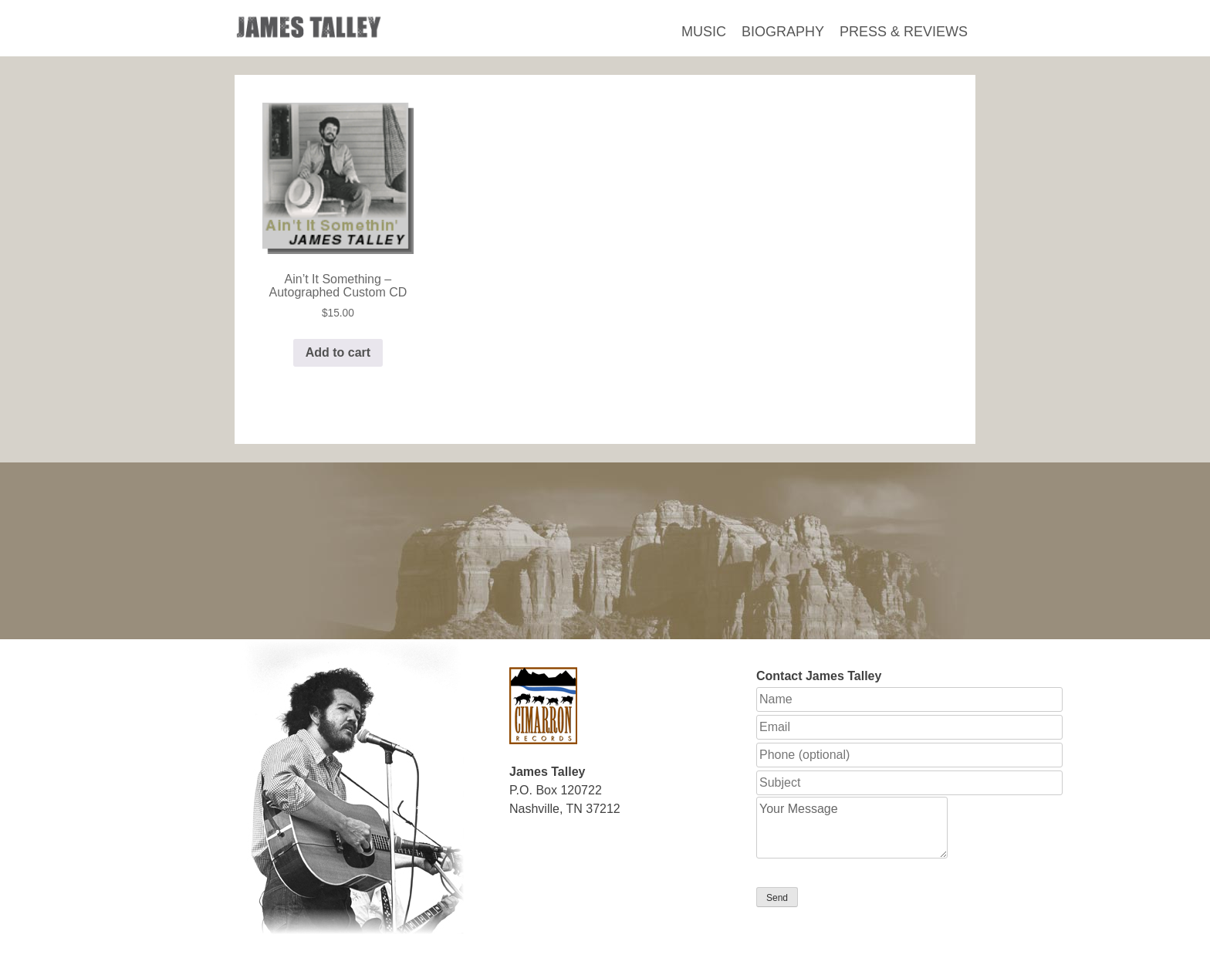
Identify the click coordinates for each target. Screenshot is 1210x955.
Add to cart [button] (338, 352)
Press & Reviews (904, 31)
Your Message (852, 827)
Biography (783, 31)
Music (703, 31)
